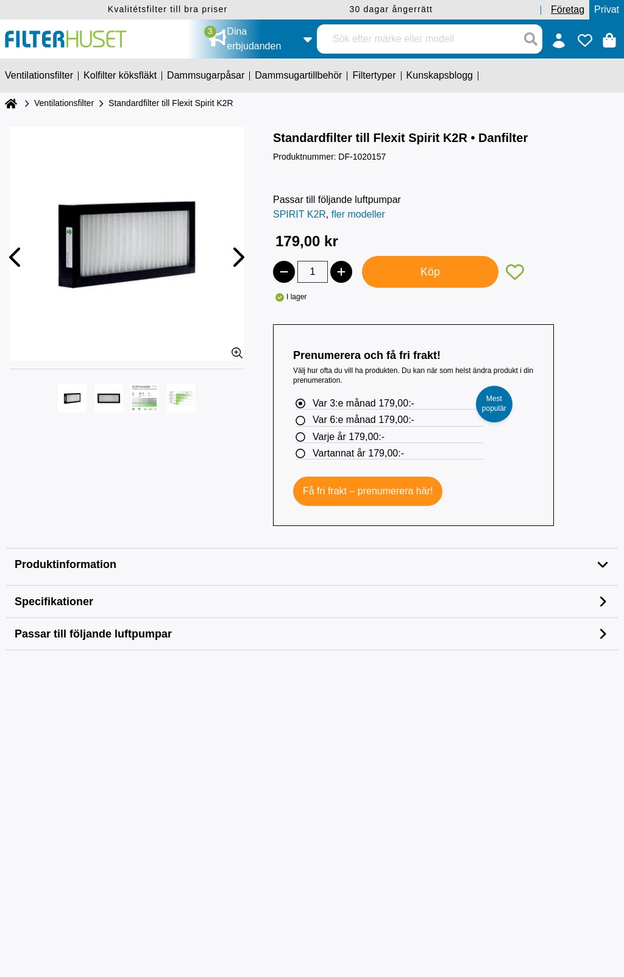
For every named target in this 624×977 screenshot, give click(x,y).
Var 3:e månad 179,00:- (363, 403)
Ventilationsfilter (64, 103)
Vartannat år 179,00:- (358, 453)
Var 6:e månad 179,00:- (363, 419)
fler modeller (358, 214)
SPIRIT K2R (299, 214)
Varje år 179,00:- (349, 437)
